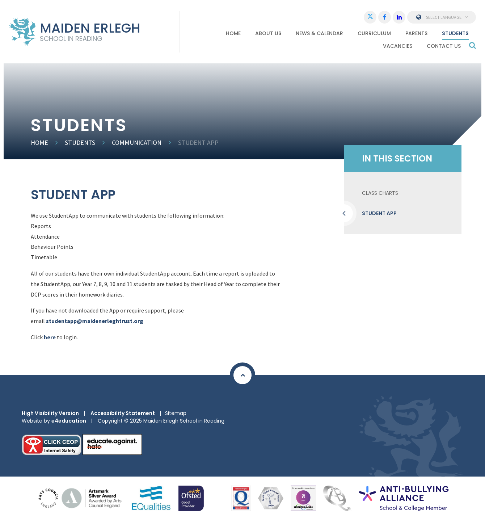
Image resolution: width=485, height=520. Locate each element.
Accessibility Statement (122, 413)
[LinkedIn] (399, 17)
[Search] (472, 45)
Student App (198, 142)
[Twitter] (370, 17)
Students (80, 142)
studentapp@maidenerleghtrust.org (94, 320)
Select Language (441, 17)
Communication (136, 142)
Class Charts (380, 193)
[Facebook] (384, 17)
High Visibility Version (50, 413)
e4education (68, 420)
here (50, 337)
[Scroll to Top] (242, 375)
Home (39, 142)
